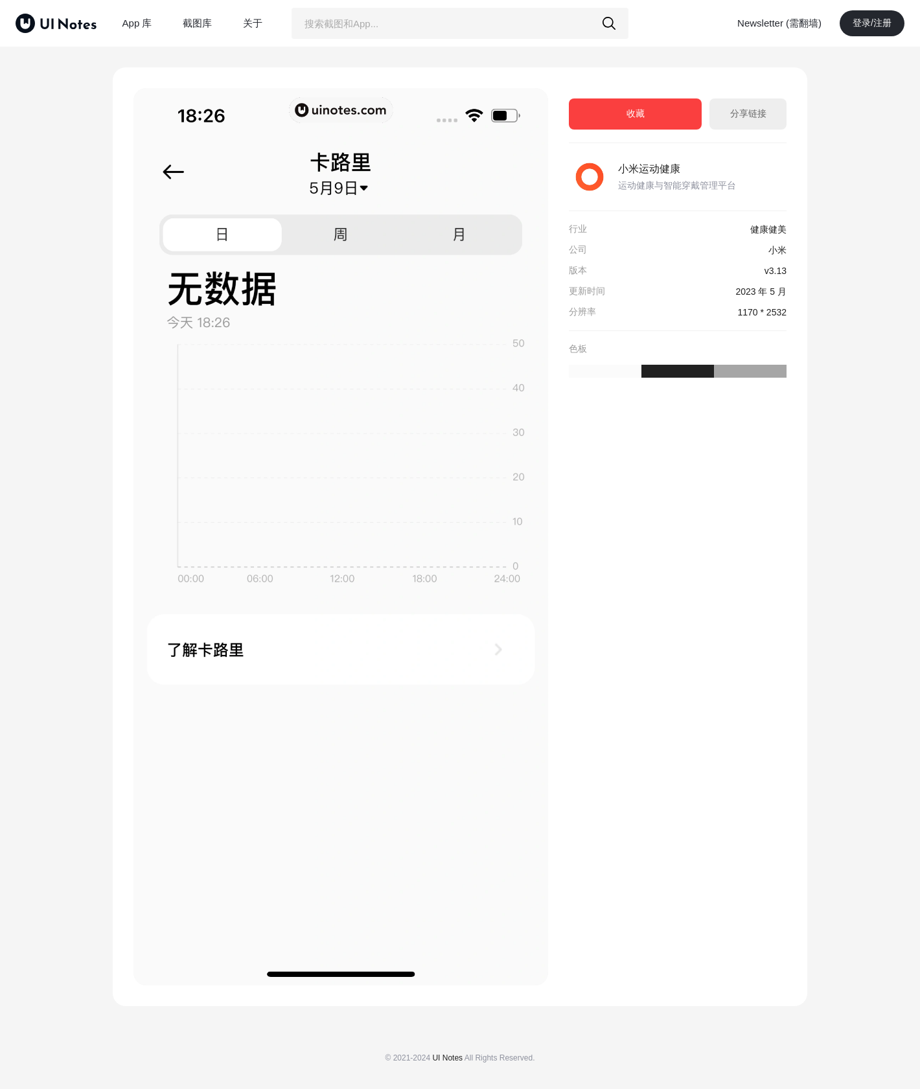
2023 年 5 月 (761, 291)
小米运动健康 (649, 168)
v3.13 (776, 271)
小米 (777, 250)
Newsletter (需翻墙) (779, 23)
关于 (252, 23)
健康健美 (768, 229)
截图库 (197, 23)
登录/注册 (872, 22)
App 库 (137, 23)
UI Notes (447, 1057)
